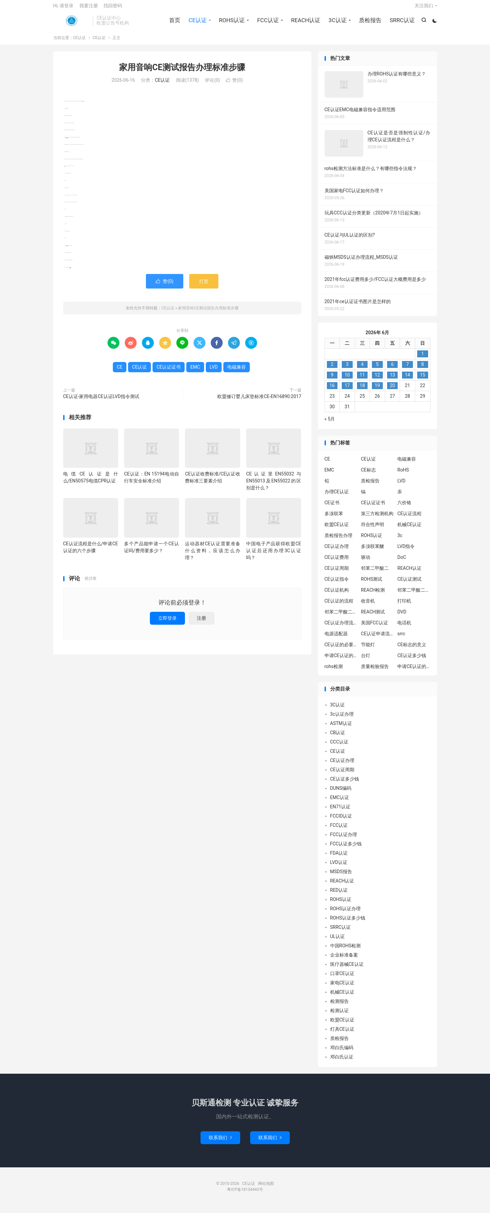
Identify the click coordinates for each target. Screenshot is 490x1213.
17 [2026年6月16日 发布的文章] (347, 390)
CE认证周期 (337, 573)
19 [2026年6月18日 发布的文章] (377, 390)
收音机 (368, 605)
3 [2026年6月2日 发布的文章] (347, 369)
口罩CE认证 (342, 978)
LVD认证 (338, 867)
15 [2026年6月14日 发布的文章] (422, 380)
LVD (214, 372)
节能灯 (368, 649)
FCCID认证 (341, 821)
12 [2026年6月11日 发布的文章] (377, 380)
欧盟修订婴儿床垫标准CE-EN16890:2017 (259, 401)
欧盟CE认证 (337, 529)
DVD (401, 616)
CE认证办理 (337, 551)
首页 (174, 23)
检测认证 (339, 1015)
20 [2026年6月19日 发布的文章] (392, 390)
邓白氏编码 (341, 1053)
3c (399, 540)
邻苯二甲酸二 (375, 573)
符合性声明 (372, 529)
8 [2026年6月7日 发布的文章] (422, 369)
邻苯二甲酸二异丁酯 (413, 595)
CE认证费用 (337, 562)
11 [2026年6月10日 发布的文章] (362, 380)
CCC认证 (339, 747)
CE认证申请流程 (377, 638)
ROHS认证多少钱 (348, 923)
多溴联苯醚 (372, 551)
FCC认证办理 (343, 839)
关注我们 (424, 8)
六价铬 (404, 507)
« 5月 (330, 424)
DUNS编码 (341, 793)
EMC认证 (339, 802)
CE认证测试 (409, 584)
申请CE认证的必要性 (341, 660)
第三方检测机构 (377, 518)
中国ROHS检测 (345, 951)
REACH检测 (373, 595)
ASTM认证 (341, 728)
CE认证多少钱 (411, 660)
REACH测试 (373, 616)
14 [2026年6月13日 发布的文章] (407, 380)
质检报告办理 (338, 540)
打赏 (203, 286)
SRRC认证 (401, 23)
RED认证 (339, 895)
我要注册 (88, 8)
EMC (195, 372)
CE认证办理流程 (341, 627)
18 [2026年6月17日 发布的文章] (362, 390)
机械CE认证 (409, 529)
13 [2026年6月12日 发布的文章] (392, 380)
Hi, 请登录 (63, 8)
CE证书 (332, 507)
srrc (401, 638)
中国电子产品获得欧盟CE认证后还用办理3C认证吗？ (273, 555)
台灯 (365, 660)
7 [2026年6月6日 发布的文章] (407, 369)
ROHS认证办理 (345, 914)
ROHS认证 (231, 23)
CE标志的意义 (411, 649)
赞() (234, 85)
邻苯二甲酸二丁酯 (341, 616)
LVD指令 (406, 551)
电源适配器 (336, 638)
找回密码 (113, 8)
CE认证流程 (409, 518)
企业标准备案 (344, 960)
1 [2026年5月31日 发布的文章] (422, 359)
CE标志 (368, 474)
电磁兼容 (236, 372)
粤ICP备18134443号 (245, 1194)
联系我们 (220, 1142)
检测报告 (339, 1006)
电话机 (404, 627)
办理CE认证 (337, 496)
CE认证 (71, 23)
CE (119, 372)
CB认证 (337, 738)
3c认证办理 (342, 719)
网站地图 (266, 1188)
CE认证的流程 (339, 605)
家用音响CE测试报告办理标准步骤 (182, 72)
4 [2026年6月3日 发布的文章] (362, 369)
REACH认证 (304, 23)
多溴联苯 (334, 518)
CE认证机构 (337, 595)
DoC (401, 562)
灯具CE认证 (342, 1034)
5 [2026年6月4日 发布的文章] (377, 369)
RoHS (403, 474)
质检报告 (369, 23)
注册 (201, 623)
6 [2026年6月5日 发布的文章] (392, 369)
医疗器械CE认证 (347, 969)
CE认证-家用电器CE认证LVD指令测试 (101, 401)
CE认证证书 (168, 372)
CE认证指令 (337, 584)
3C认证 (337, 23)
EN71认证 (340, 812)
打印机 (404, 605)
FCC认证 (267, 23)
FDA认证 (339, 858)
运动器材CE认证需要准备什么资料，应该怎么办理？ (212, 555)
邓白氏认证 (341, 1062)
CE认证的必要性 (341, 649)
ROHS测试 (371, 584)
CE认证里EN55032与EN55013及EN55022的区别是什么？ (273, 485)
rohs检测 (334, 671)
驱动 (365, 562)
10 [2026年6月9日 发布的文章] (347, 380)
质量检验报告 (375, 671)
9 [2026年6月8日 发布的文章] (332, 380)
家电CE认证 (342, 988)
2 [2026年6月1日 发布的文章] (332, 369)
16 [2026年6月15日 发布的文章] (332, 390)
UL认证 (337, 941)
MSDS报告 (341, 876)
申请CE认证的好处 (413, 671)
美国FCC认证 (374, 627)
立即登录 (167, 623)
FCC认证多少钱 (346, 849)
